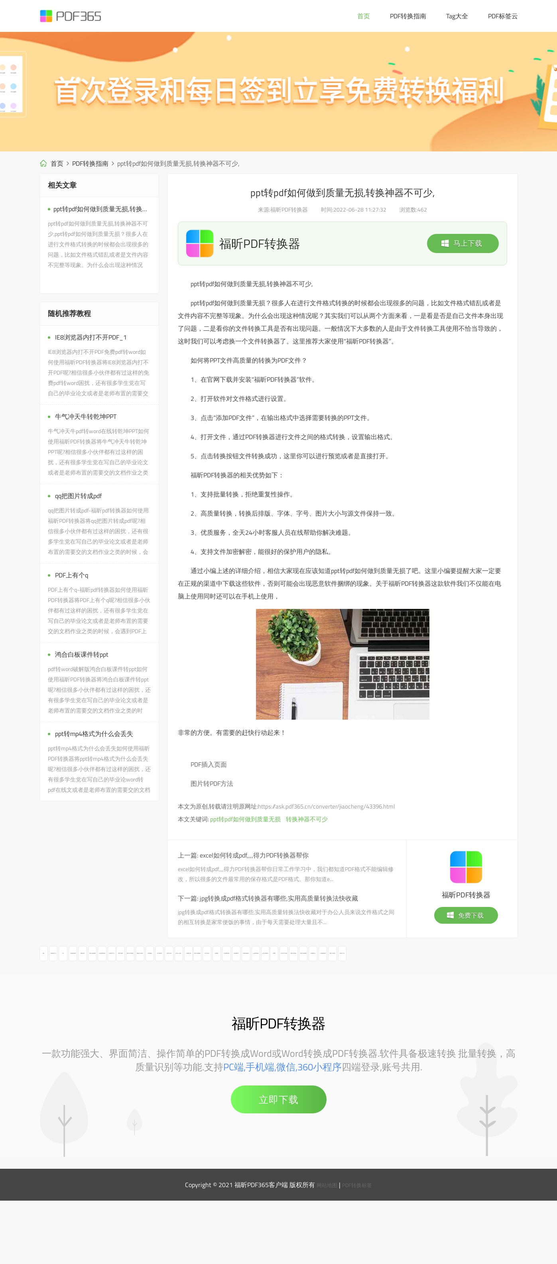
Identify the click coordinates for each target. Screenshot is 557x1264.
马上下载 (461, 243)
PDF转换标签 (359, 1248)
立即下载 (279, 1163)
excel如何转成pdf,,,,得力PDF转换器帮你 (254, 855)
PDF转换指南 (408, 16)
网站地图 (324, 1248)
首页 (363, 16)
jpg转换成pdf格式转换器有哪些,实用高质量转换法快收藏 (279, 898)
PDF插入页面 (209, 764)
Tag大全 (457, 16)
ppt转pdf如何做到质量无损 (245, 819)
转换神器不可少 (307, 819)
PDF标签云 (503, 16)
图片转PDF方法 (212, 783)
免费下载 (465, 915)
